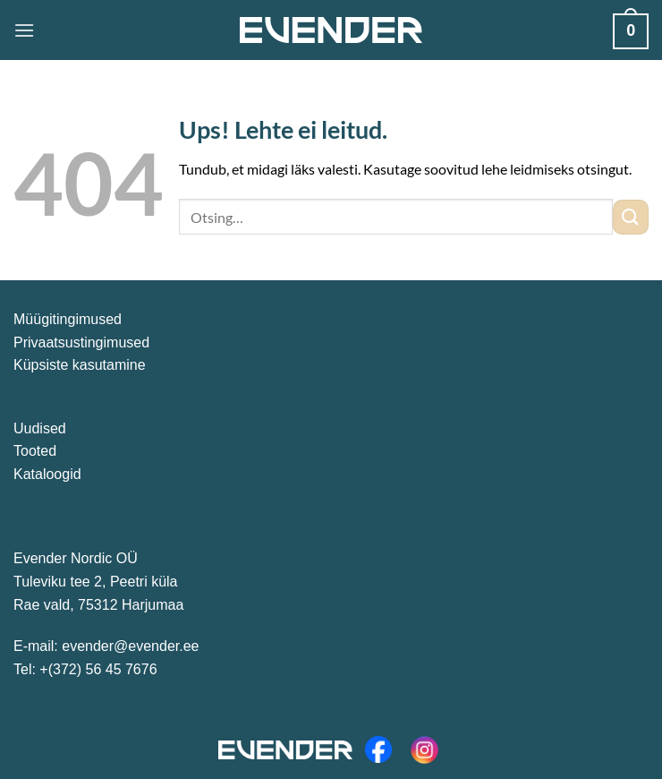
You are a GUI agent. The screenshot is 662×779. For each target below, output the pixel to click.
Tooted (34, 450)
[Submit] (631, 217)
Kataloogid (47, 474)
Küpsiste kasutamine (79, 364)
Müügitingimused (67, 319)
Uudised (39, 428)
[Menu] (24, 30)
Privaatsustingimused (81, 342)
